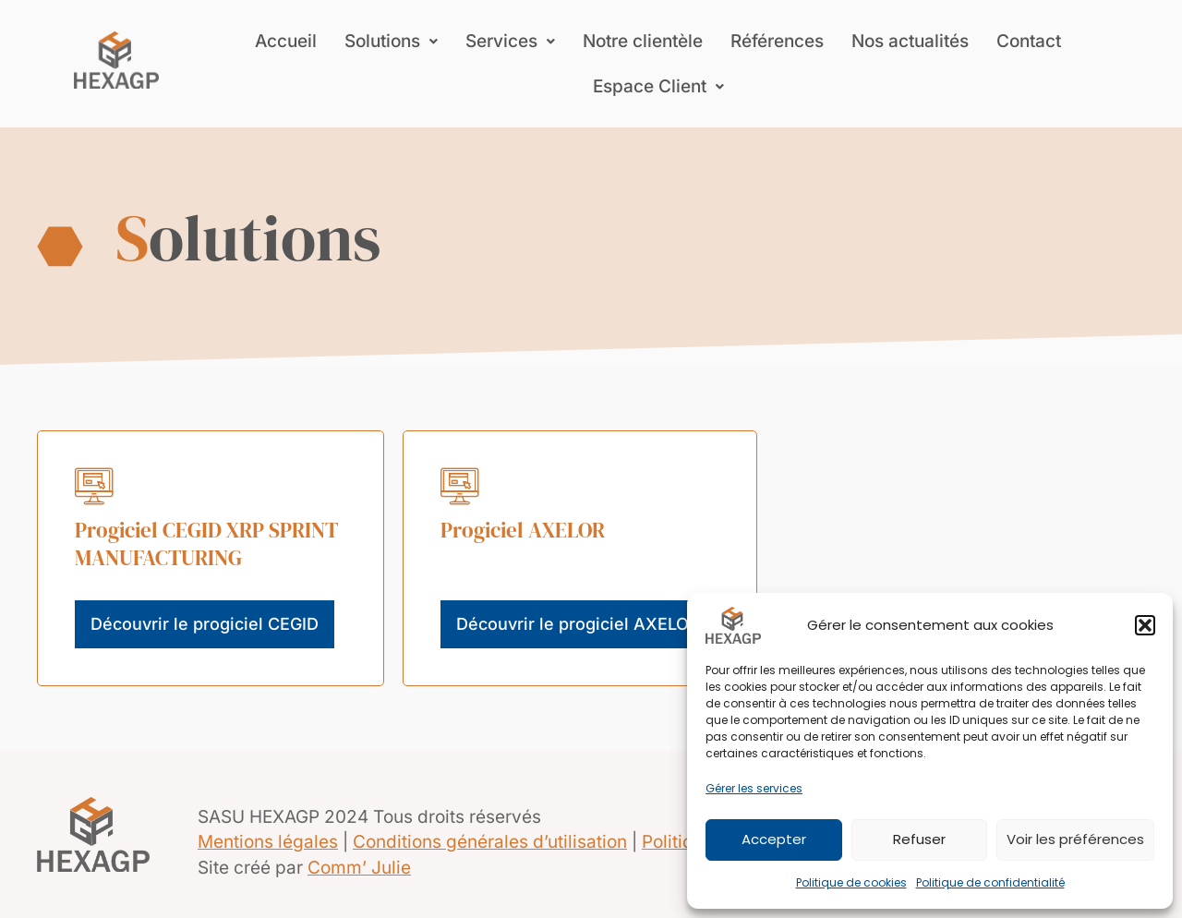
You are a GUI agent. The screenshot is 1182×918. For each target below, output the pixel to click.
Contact (1028, 41)
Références (777, 41)
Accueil (286, 41)
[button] (1145, 625)
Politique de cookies (851, 882)
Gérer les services (754, 788)
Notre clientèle (643, 41)
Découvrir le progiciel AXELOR (578, 624)
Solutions (391, 41)
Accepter (774, 839)
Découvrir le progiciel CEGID (204, 624)
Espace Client (658, 86)
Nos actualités (910, 41)
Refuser (919, 839)
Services (510, 41)
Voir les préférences (1075, 839)
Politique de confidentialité (990, 882)
